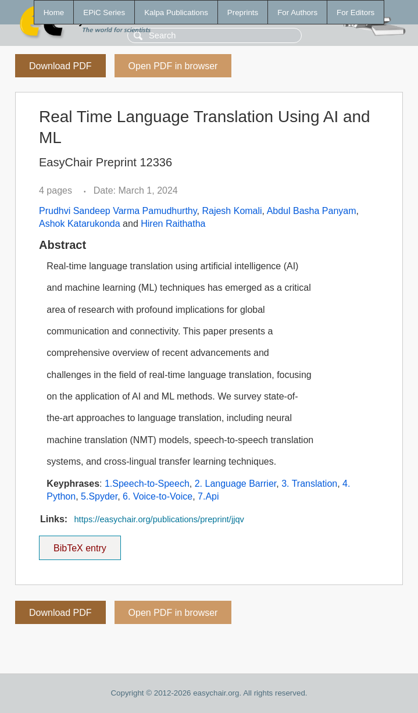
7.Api (208, 496)
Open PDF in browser (173, 66)
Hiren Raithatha (173, 224)
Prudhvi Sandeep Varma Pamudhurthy (118, 211)
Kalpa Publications (176, 12)
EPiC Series (104, 12)
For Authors (297, 12)
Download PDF (60, 66)
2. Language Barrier (236, 484)
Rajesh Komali (232, 211)
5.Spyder (99, 496)
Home (54, 12)
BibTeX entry (79, 544)
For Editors (355, 12)
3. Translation (309, 484)
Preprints (242, 12)
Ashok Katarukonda (79, 224)
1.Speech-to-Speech (147, 484)
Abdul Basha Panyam (311, 211)
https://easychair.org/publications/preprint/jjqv (159, 519)
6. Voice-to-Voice (157, 496)
